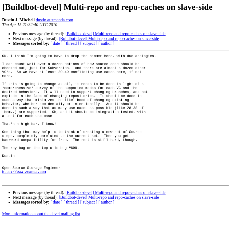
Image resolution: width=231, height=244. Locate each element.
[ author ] (106, 43)
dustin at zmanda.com (54, 20)
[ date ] (56, 43)
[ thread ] (71, 43)
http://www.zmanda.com (24, 195)
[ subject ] (88, 43)
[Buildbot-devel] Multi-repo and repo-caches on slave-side (115, 33)
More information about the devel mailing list (41, 239)
